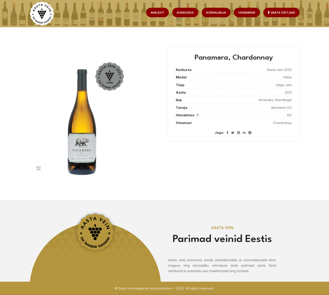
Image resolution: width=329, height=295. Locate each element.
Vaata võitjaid (281, 12)
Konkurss (185, 12)
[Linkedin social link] (244, 133)
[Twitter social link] (233, 133)
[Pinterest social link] (239, 133)
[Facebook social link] (227, 133)
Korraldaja (216, 12)
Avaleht (157, 12)
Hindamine (246, 12)
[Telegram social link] (250, 133)
